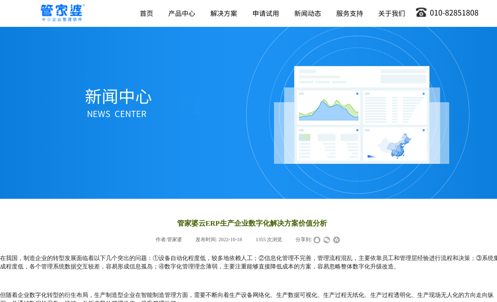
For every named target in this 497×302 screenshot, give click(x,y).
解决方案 (223, 13)
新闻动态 (307, 13)
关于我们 (391, 13)
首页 (146, 13)
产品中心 (181, 13)
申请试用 (265, 13)
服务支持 (349, 13)
